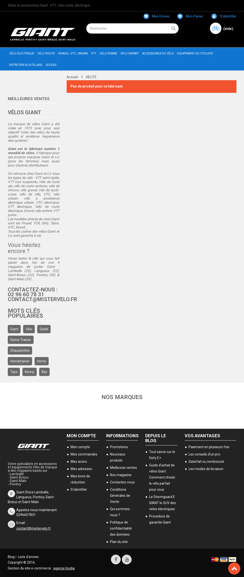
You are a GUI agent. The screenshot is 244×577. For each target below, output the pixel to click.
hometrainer (20, 361)
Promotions (119, 447)
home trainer (20, 340)
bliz (44, 372)
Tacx (14, 372)
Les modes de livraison (206, 469)
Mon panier (190, 16)
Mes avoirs (79, 461)
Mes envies (156, 16)
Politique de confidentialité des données (121, 528)
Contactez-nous (122, 482)
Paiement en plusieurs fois (209, 447)
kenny (29, 372)
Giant (14, 329)
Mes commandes (84, 454)
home (41, 361)
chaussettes (20, 350)
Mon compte (81, 435)
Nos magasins (121, 475)
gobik (44, 329)
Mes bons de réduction (80, 479)
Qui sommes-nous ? (120, 512)
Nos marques (122, 397)
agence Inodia (64, 568)
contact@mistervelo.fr (33, 528)
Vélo (29, 329)
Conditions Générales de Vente (120, 496)
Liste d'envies (28, 557)
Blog (11, 557)
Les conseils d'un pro (204, 454)
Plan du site (119, 542)
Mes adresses (81, 469)
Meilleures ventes (29, 98)
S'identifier (223, 16)
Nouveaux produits (117, 457)
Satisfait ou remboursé (206, 461)
